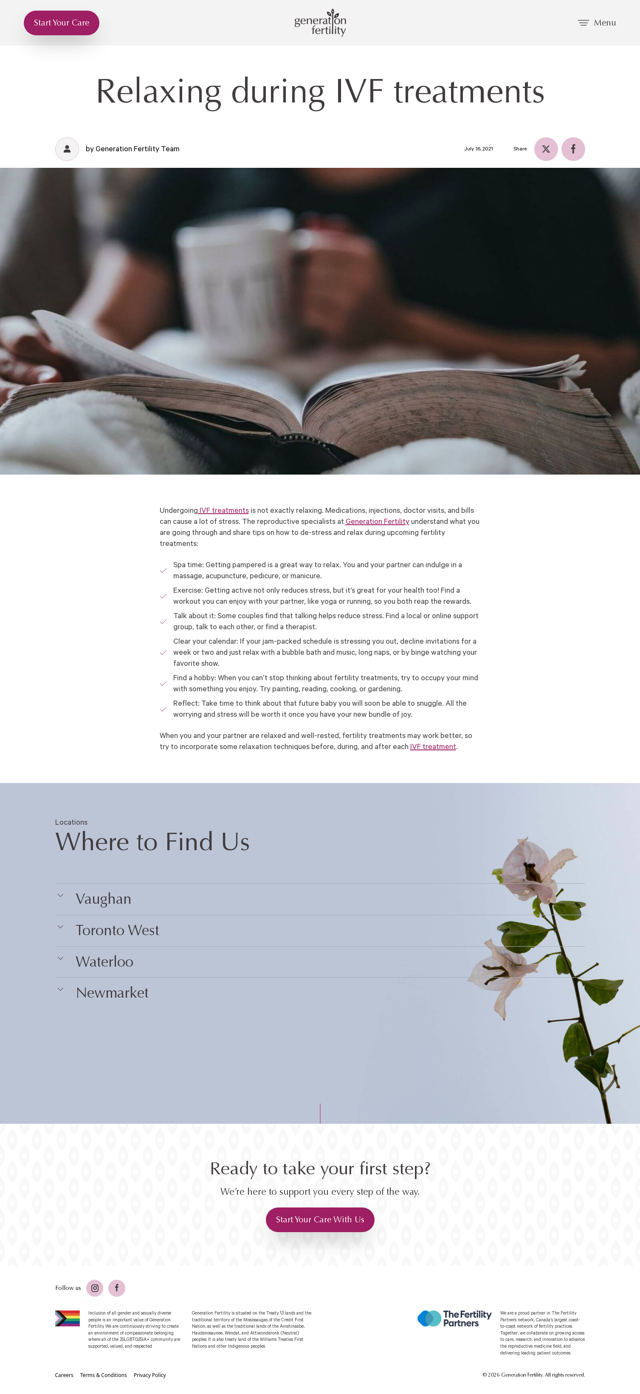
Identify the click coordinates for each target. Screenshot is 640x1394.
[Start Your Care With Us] (320, 1219)
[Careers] (64, 1375)
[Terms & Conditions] (103, 1375)
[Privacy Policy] (150, 1375)
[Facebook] (573, 149)
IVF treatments (223, 510)
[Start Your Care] (61, 23)
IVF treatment (433, 747)
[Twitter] (546, 149)
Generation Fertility (377, 521)
